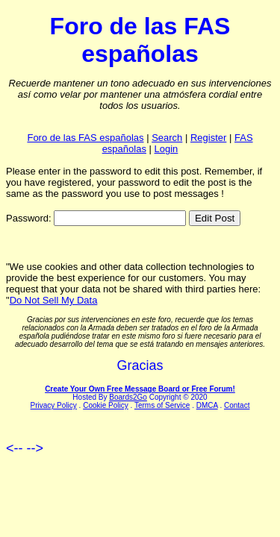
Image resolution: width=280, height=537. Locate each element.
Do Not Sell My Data (54, 300)
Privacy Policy (54, 405)
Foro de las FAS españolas (85, 137)
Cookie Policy (105, 405)
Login (166, 148)
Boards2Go (128, 397)
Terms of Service (162, 405)
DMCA (207, 405)
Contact (236, 405)
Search (167, 137)
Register (208, 137)
